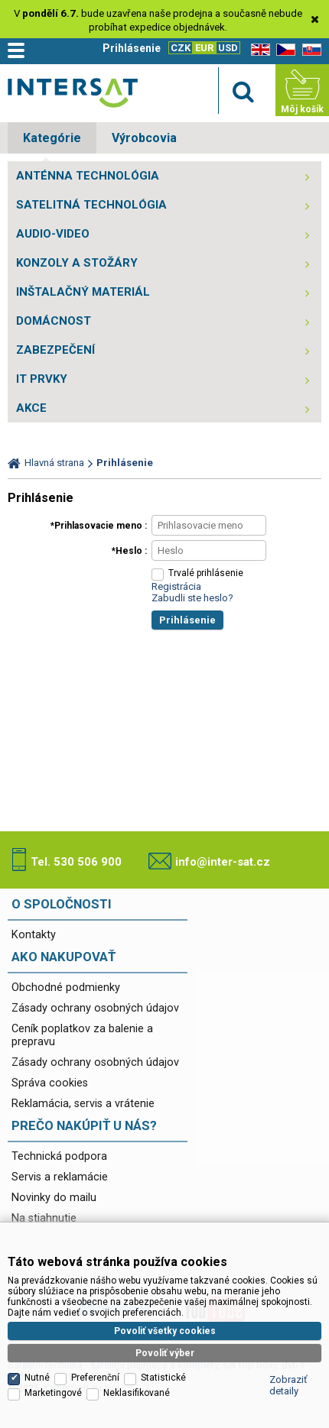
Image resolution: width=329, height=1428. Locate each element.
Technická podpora (59, 1156)
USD (228, 47)
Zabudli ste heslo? (192, 598)
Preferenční (95, 1361)
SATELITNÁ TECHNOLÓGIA (91, 205)
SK (309, 50)
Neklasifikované (136, 1376)
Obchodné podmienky (65, 987)
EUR (204, 47)
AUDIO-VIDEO (53, 234)
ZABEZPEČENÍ (55, 350)
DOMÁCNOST (53, 321)
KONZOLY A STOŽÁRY (77, 263)
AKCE (31, 408)
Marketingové (53, 1376)
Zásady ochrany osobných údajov (95, 1008)
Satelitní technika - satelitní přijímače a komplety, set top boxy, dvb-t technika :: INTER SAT (73, 93)
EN (258, 50)
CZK (181, 47)
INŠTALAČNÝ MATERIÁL (83, 292)
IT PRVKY (41, 379)
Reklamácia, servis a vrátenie (83, 1103)
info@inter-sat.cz (222, 862)
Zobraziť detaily (288, 1369)
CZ (283, 50)
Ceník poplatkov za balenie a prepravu (82, 1035)
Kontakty (33, 934)
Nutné (37, 1361)
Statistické (163, 1361)
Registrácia (176, 586)
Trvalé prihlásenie (205, 573)
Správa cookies (49, 1083)
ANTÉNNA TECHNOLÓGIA (87, 176)
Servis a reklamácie (59, 1177)
